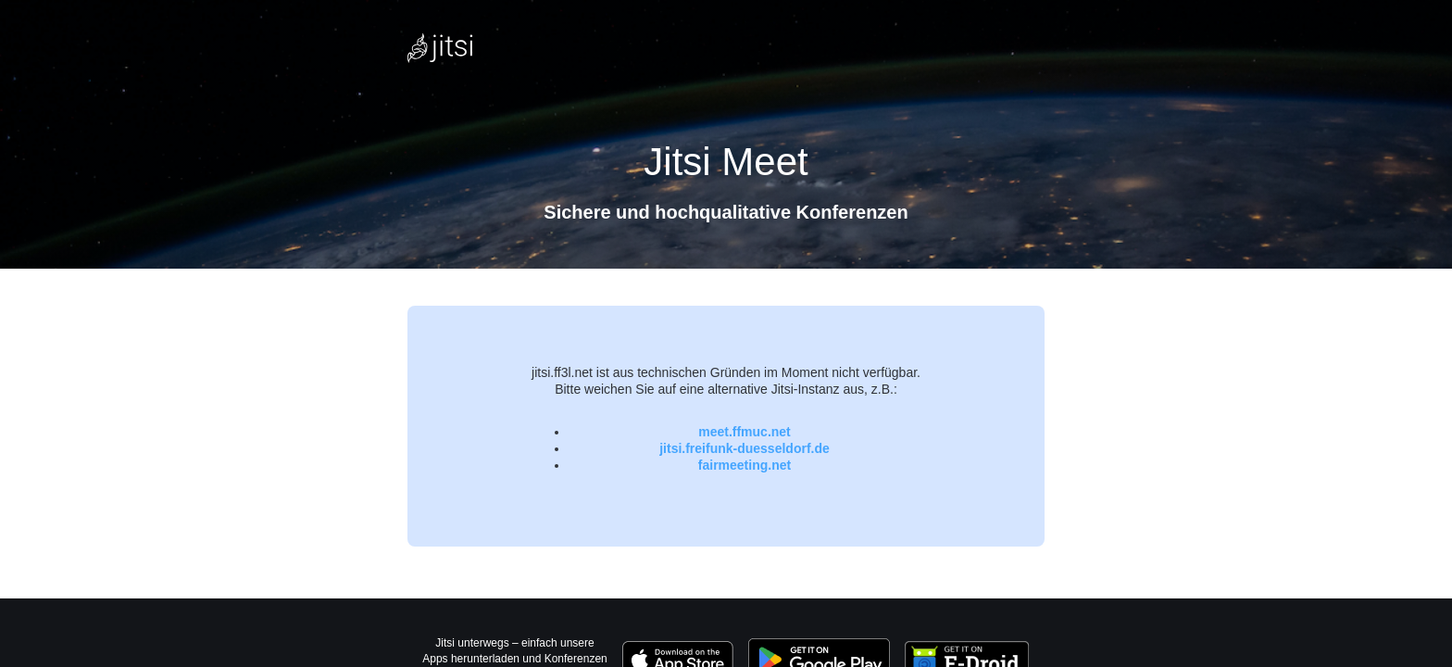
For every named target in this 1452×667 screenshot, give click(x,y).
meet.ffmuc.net (744, 431)
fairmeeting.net (744, 465)
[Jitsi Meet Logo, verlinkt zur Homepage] (440, 48)
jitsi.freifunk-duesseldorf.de (744, 448)
